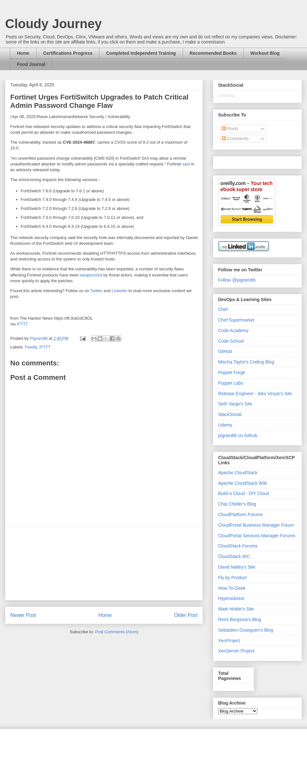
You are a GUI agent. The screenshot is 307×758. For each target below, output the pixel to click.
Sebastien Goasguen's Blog (245, 630)
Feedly (31, 347)
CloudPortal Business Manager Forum (256, 525)
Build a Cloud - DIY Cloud (243, 493)
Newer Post (23, 615)
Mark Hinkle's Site (236, 608)
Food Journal (31, 64)
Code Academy (233, 330)
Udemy (225, 424)
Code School (231, 341)
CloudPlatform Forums (240, 514)
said (186, 164)
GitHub (225, 351)
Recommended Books (213, 53)
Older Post (186, 615)
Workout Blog (265, 53)
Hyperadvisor (231, 598)
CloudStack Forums (237, 545)
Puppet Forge (231, 372)
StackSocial (229, 414)
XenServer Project (236, 650)
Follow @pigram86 (237, 280)
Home (23, 53)
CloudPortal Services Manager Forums (256, 535)
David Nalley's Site (236, 567)
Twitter (96, 290)
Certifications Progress (67, 53)
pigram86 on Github (237, 435)
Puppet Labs (230, 383)
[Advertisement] (104, 563)
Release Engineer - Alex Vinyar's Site (255, 393)
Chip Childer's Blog (237, 504)
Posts (230, 128)
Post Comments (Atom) (116, 631)
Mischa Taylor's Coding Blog (246, 361)
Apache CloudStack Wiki (242, 483)
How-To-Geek (232, 588)
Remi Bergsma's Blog (239, 619)
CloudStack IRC (234, 556)
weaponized (91, 275)
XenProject (229, 640)
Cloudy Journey (53, 24)
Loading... (228, 95)
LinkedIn (119, 290)
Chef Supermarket (236, 320)
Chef (223, 309)
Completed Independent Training (141, 53)
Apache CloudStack (237, 472)
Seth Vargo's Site (235, 403)
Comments (235, 138)
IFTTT (22, 324)
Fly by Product (232, 577)
